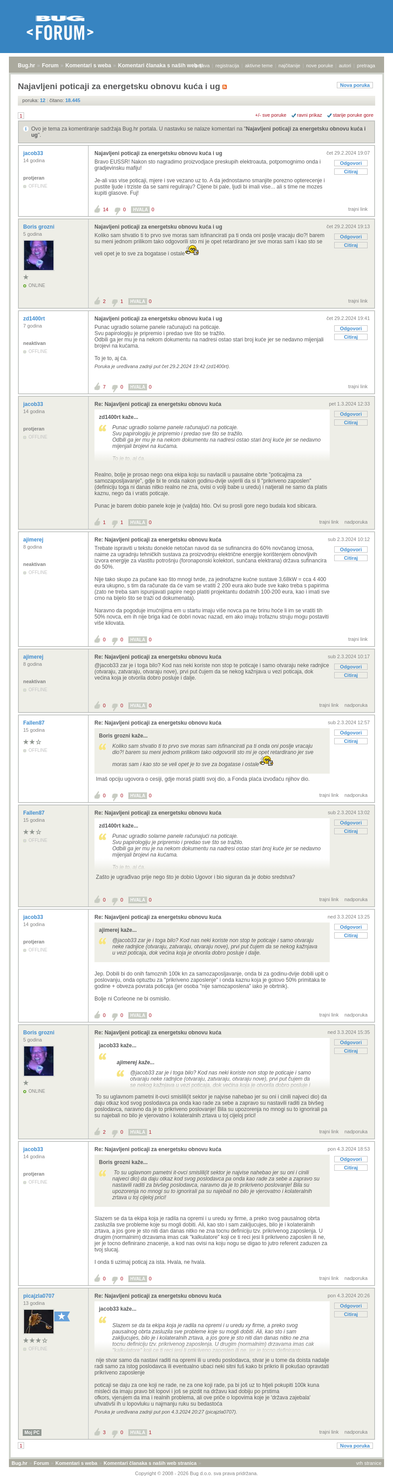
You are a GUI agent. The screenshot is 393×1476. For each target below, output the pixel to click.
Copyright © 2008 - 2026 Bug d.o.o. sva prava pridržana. (196, 1473)
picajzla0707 (39, 1296)
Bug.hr (26, 65)
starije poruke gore (353, 115)
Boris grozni (39, 227)
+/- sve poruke (271, 115)
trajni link (358, 209)
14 (105, 209)
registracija (227, 65)
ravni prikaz (309, 115)
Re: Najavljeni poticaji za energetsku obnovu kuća (157, 404)
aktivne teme (259, 65)
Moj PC (32, 1432)
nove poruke (319, 65)
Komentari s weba (88, 65)
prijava (202, 65)
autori (345, 65)
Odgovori (351, 163)
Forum (50, 65)
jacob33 (34, 153)
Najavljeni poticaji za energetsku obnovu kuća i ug (158, 153)
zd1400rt (34, 319)
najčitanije (289, 65)
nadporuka (356, 522)
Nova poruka (355, 85)
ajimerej (34, 540)
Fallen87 (34, 723)
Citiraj (351, 171)
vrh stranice (368, 1463)
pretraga (366, 65)
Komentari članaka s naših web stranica (168, 65)
